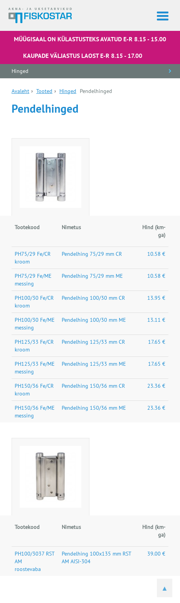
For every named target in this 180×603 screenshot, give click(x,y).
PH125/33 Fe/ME (35, 363)
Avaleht (20, 91)
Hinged (20, 71)
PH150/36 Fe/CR (34, 385)
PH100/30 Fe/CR (34, 297)
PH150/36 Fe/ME (35, 407)
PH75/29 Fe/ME (33, 275)
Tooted (44, 91)
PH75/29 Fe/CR (32, 253)
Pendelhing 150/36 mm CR (93, 385)
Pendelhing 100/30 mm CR (93, 297)
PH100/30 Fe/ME (35, 319)
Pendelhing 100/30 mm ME (94, 319)
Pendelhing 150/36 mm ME (94, 407)
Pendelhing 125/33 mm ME (94, 363)
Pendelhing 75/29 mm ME (92, 275)
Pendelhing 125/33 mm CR (93, 341)
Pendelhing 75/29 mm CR (92, 253)
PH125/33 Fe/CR (34, 341)
